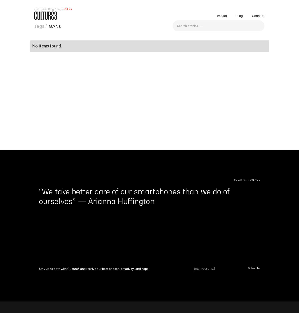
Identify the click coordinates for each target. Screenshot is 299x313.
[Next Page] (247, 179)
